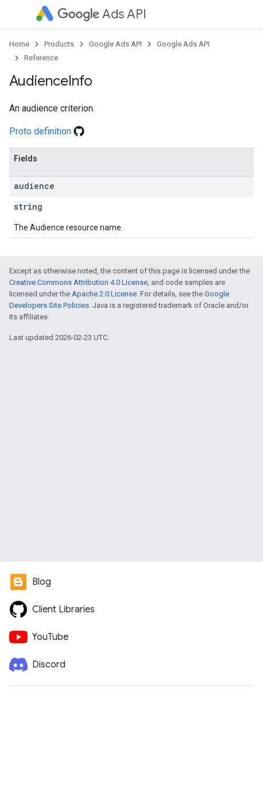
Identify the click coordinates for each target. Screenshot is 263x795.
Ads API (101, 14)
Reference (41, 57)
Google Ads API (115, 44)
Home (19, 44)
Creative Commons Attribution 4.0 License (78, 282)
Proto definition (46, 131)
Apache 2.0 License (104, 294)
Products (59, 44)
